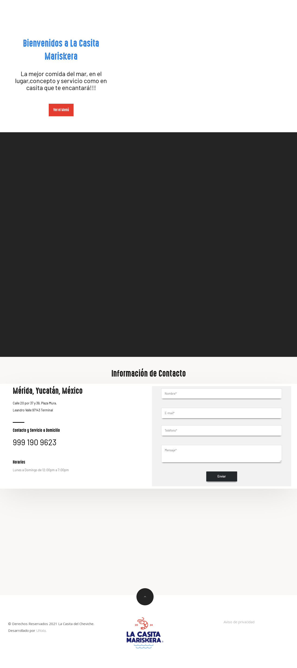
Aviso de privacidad (239, 622)
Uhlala (41, 630)
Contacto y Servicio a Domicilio (36, 430)
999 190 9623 (35, 442)
